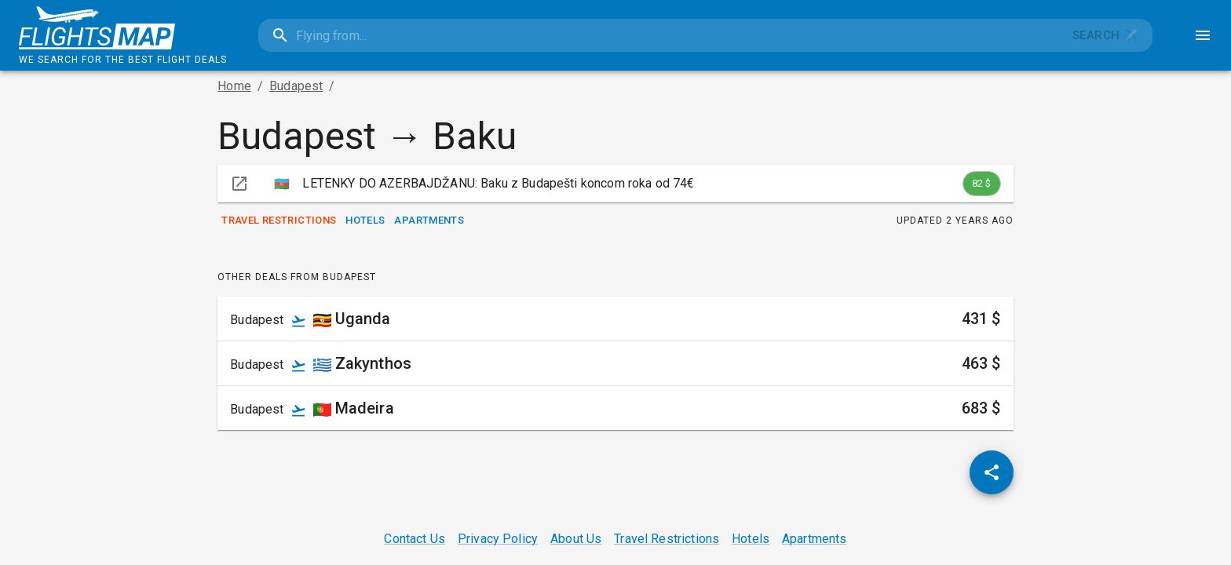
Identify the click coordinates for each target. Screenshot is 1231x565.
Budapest (296, 85)
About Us (575, 538)
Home (234, 85)
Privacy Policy (498, 538)
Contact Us (414, 538)
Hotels (365, 221)
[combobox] (658, 35)
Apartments (429, 221)
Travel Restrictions (278, 221)
